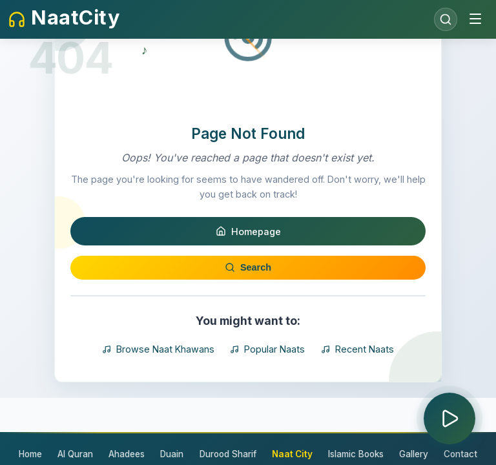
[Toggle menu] (475, 20)
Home (31, 454)
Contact (460, 454)
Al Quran (76, 454)
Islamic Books (356, 454)
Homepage (248, 297)
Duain (172, 454)
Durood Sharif (228, 454)
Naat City (292, 454)
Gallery (413, 454)
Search (248, 333)
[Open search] (445, 19)
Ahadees (127, 454)
